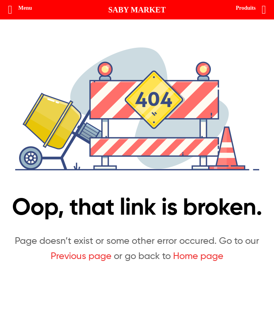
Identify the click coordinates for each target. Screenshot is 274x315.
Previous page (81, 255)
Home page (198, 255)
